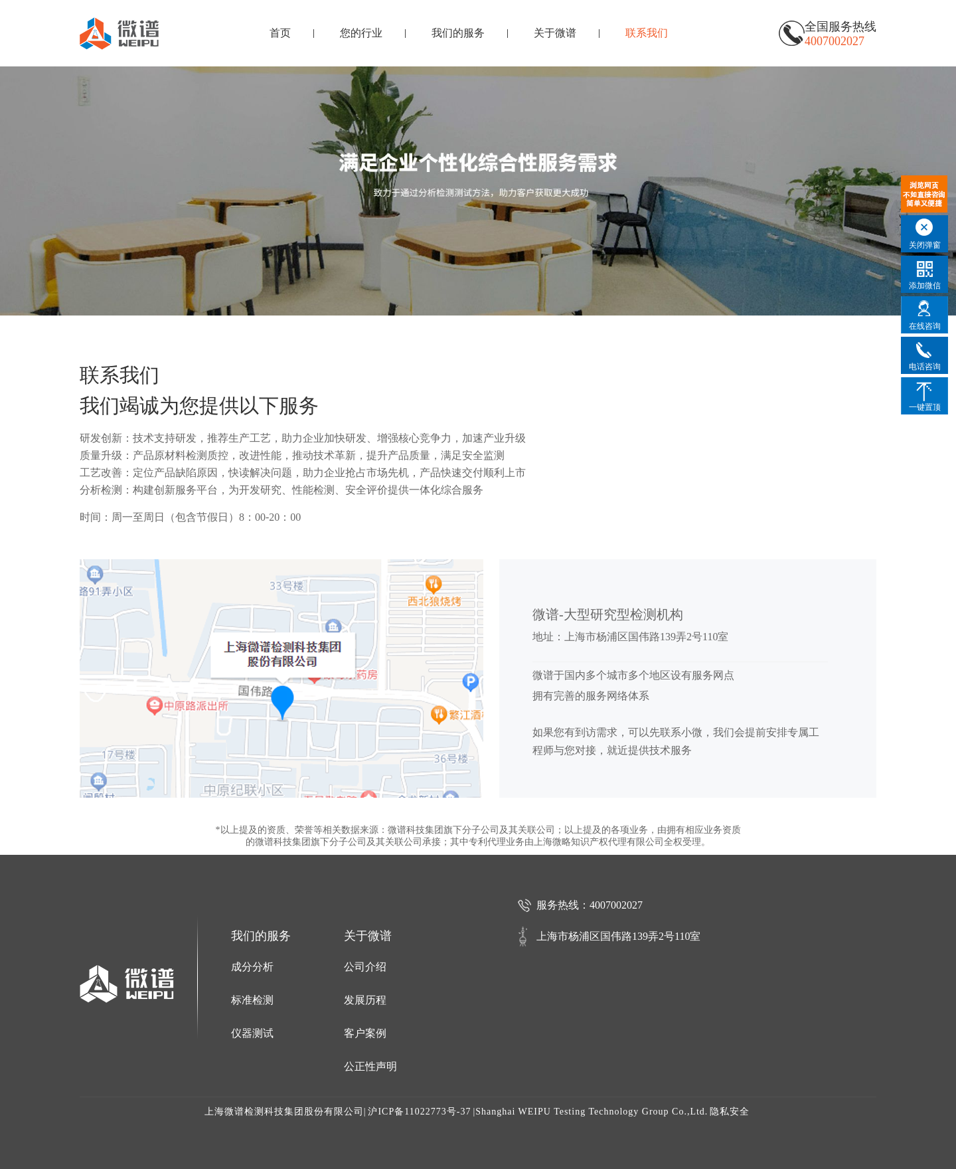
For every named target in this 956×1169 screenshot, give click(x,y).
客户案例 (365, 1033)
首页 (280, 33)
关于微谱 (555, 33)
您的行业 (361, 33)
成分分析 (252, 966)
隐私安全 (730, 1112)
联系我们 (646, 33)
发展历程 (365, 1000)
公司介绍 (365, 966)
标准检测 (252, 1000)
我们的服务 (458, 33)
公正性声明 (370, 1066)
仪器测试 (252, 1033)
